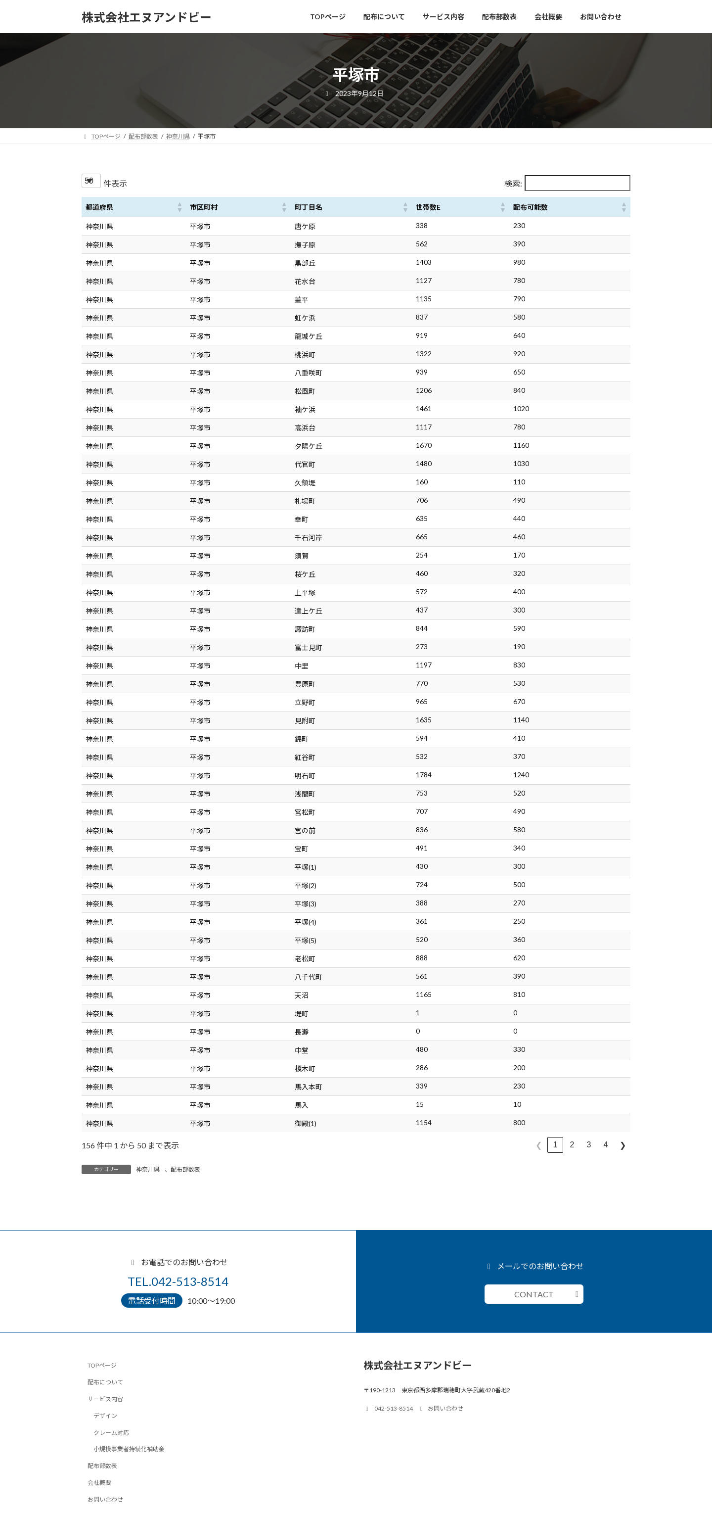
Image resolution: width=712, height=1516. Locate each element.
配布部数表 (185, 1169)
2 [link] (572, 1144)
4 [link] (606, 1144)
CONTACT (534, 1294)
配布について (105, 1382)
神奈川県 (148, 1169)
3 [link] (589, 1144)
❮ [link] (538, 1145)
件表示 (115, 183)
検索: (513, 183)
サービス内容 (105, 1399)
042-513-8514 (388, 1409)
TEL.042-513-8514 (178, 1281)
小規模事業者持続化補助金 (129, 1449)
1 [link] (555, 1144)
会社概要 (99, 1482)
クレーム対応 (111, 1432)
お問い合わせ (105, 1499)
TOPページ (102, 1365)
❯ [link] (623, 1145)
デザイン (105, 1415)
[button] (179, 207)
